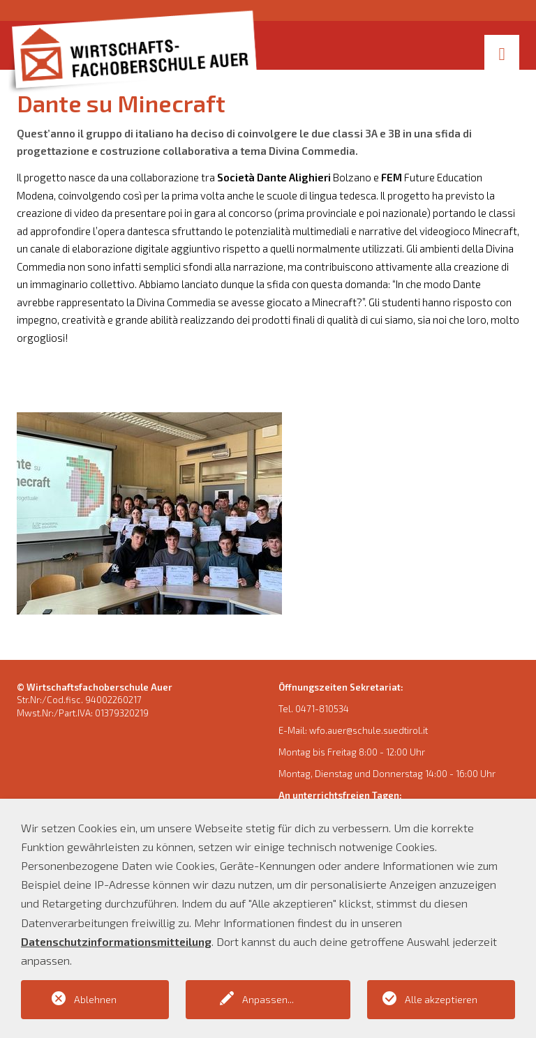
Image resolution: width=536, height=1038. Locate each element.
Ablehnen (95, 999)
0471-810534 (322, 708)
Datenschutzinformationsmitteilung (116, 941)
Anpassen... (268, 999)
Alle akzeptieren (441, 999)
